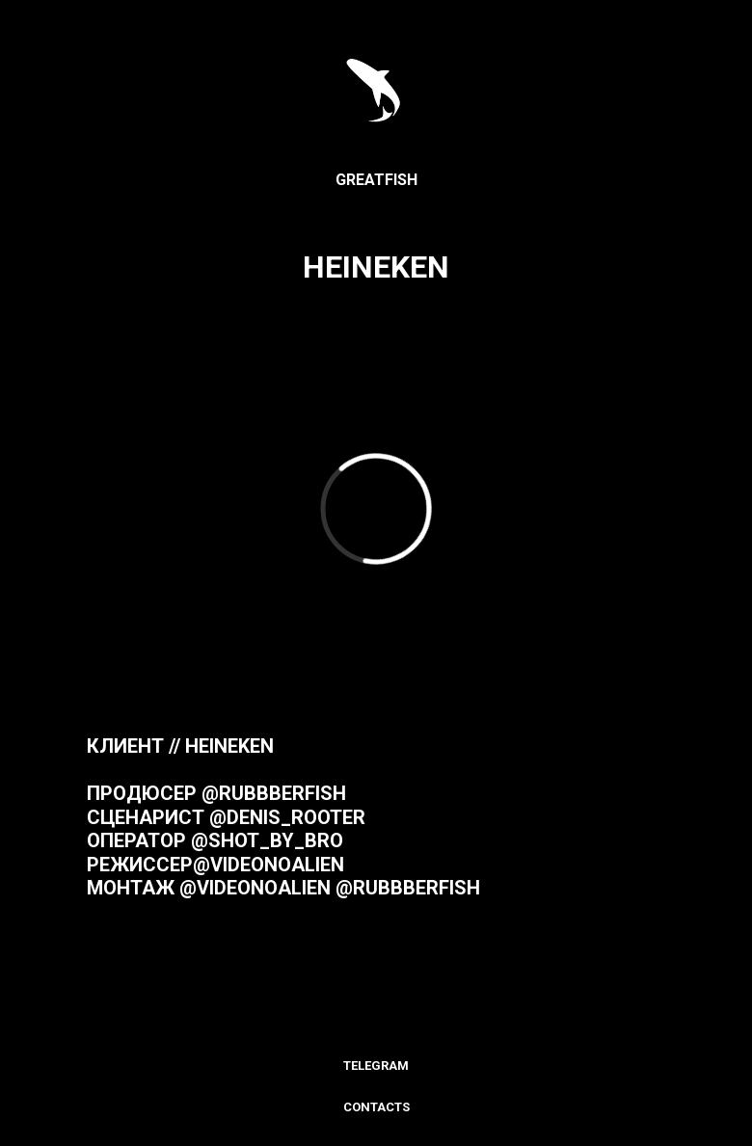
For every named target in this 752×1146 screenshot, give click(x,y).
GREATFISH (376, 180)
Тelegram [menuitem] (376, 1065)
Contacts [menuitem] (376, 1107)
